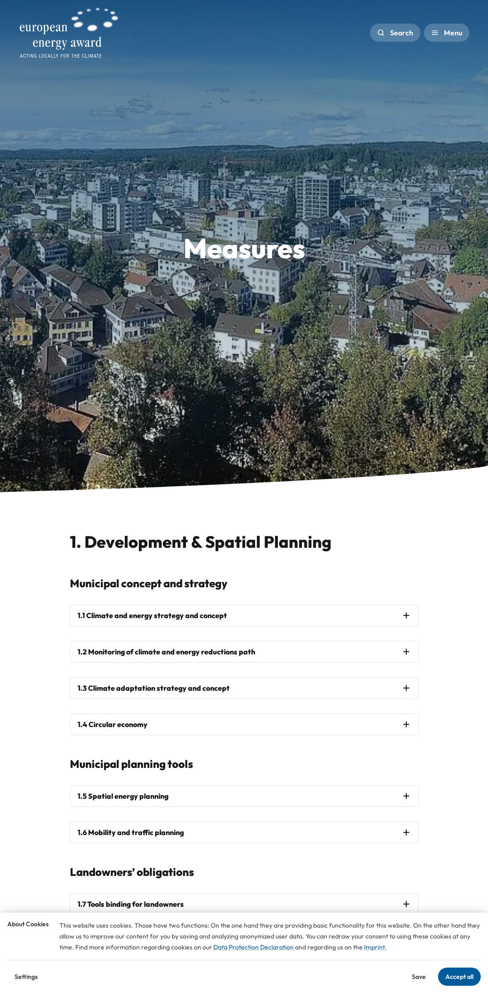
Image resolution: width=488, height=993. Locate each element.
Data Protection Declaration (253, 947)
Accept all (459, 977)
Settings (26, 977)
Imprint (374, 947)
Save (419, 977)
